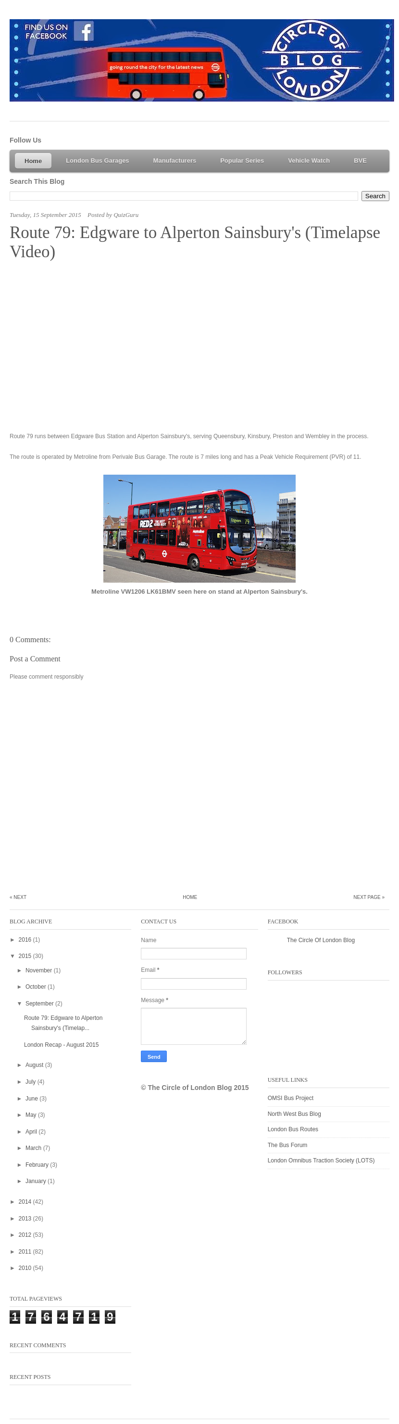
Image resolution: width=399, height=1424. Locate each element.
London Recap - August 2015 (61, 1044)
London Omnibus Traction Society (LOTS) (321, 1160)
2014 (26, 1201)
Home (190, 897)
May (31, 1115)
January (36, 1181)
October (36, 986)
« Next (18, 897)
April (31, 1131)
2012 (26, 1235)
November (39, 970)
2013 (26, 1218)
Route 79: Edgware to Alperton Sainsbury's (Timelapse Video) (195, 242)
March (34, 1148)
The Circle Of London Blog (321, 940)
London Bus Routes (293, 1129)
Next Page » (369, 897)
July (31, 1081)
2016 (26, 939)
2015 (26, 956)
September (40, 1003)
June (32, 1098)
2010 (26, 1268)
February (37, 1164)
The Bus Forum (288, 1145)
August (35, 1065)
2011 (26, 1251)
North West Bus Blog (294, 1114)
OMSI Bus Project (290, 1098)
